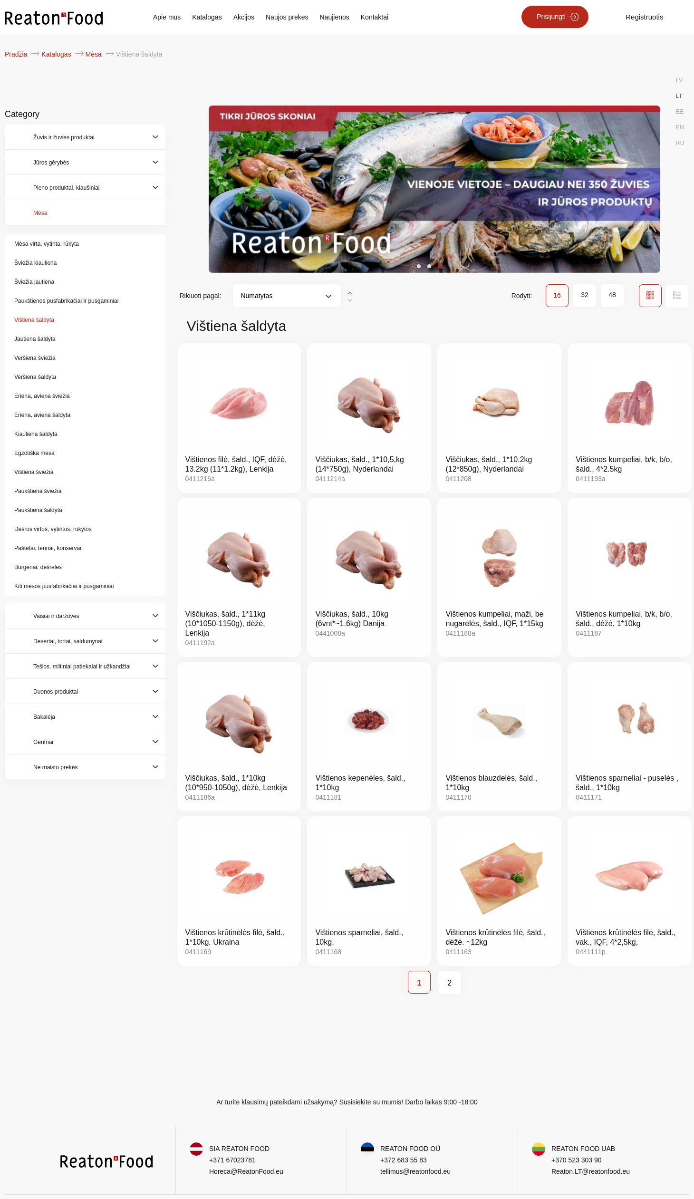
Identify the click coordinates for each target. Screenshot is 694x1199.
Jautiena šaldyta (35, 339)
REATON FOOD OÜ (410, 1148)
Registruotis (644, 17)
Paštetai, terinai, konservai (47, 548)
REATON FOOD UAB (583, 1148)
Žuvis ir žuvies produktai (64, 137)
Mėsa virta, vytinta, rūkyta (46, 244)
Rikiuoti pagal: (201, 296)
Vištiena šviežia (34, 472)
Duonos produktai (55, 691)
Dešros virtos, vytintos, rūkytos (53, 529)
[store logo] (54, 17)
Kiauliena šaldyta (36, 434)
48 (612, 295)
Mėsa (95, 54)
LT (679, 96)
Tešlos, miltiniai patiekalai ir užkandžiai (82, 666)
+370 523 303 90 (576, 1160)
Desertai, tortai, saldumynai (67, 641)
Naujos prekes (287, 17)
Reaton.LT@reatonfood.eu (590, 1171)
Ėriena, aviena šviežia (42, 396)
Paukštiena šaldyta (38, 510)
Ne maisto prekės (55, 767)
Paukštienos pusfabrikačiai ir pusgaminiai (66, 301)
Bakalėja (44, 717)
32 (584, 295)
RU (680, 143)
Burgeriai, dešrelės (38, 567)
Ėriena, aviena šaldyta (42, 415)
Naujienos (334, 17)
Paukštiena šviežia (37, 491)
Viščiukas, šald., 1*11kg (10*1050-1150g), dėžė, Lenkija (225, 623)
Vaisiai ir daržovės (56, 616)
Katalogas (207, 17)
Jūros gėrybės (51, 162)
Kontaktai (374, 17)
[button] (419, 266)
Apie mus (167, 17)
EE (680, 111)
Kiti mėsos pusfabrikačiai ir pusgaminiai (64, 586)
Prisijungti (551, 16)
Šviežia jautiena (34, 282)
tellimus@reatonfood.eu (415, 1171)
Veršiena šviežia (35, 358)
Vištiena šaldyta (34, 320)
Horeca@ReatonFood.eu (246, 1171)
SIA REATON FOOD (239, 1148)
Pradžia (17, 54)
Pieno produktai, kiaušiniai (66, 187)
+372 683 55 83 (403, 1160)
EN (680, 127)
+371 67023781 (232, 1160)
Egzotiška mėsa (34, 453)
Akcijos (243, 17)
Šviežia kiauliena (35, 263)
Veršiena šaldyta (35, 377)
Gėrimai (43, 742)
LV (679, 80)
